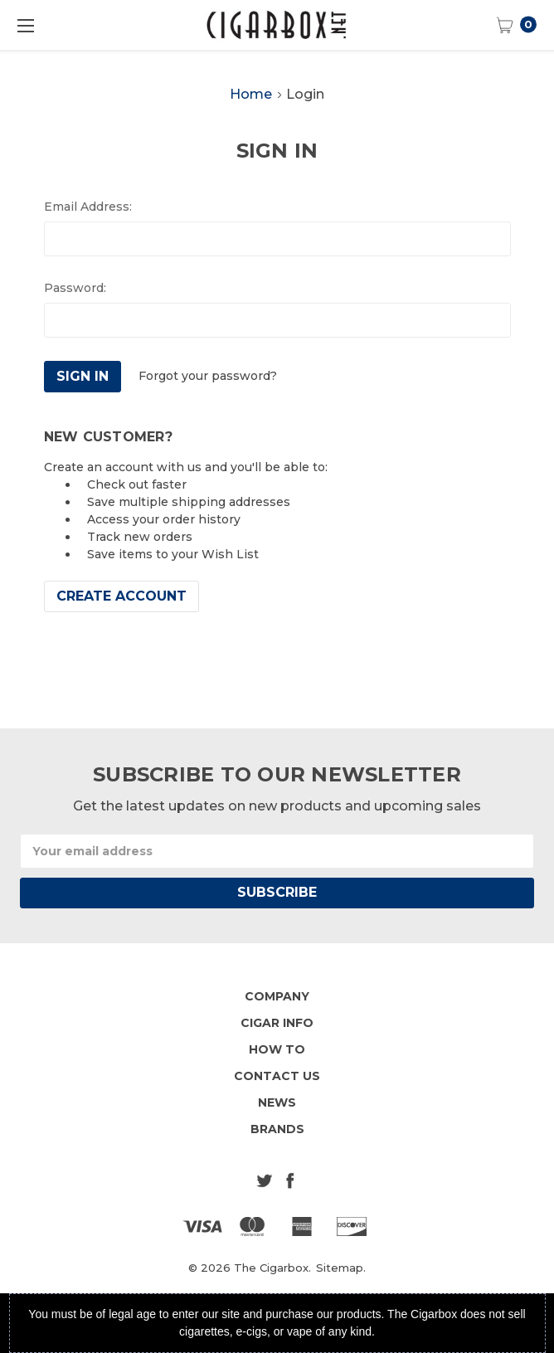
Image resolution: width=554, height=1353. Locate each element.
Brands (277, 1129)
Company (277, 996)
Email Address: (88, 206)
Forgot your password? (207, 375)
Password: (75, 287)
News (277, 1102)
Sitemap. (341, 1267)
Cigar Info (277, 1022)
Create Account (121, 596)
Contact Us (277, 1075)
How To (277, 1049)
